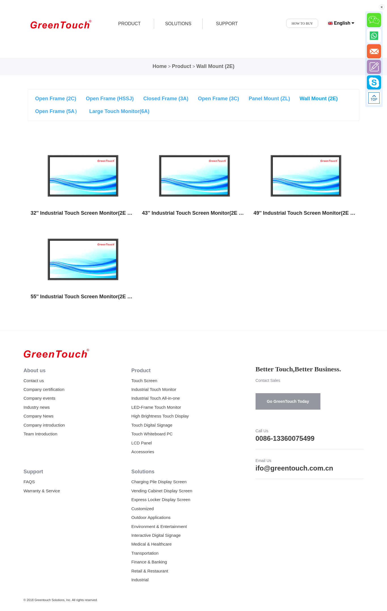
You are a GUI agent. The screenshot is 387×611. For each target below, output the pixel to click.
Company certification (44, 389)
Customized (142, 508)
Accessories (142, 451)
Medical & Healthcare (151, 544)
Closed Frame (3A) (165, 98)
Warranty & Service (42, 490)
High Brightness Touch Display (160, 416)
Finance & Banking (149, 561)
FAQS (29, 481)
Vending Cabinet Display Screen (161, 490)
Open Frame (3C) (218, 98)
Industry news (37, 407)
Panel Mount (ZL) (269, 98)
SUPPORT (227, 23)
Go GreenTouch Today (288, 401)
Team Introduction (40, 433)
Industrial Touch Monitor (153, 389)
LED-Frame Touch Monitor (156, 407)
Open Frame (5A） (57, 111)
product (129, 23)
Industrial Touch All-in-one (155, 398)
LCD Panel (141, 442)
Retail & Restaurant (149, 571)
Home (160, 66)
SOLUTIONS (178, 23)
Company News (39, 416)
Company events (40, 398)
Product (181, 66)
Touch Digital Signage (151, 425)
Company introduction (44, 425)
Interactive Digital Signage (155, 535)
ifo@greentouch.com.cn (294, 468)
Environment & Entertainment (159, 526)
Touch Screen (144, 380)
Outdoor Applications (150, 517)
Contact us (34, 380)
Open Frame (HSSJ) (110, 98)
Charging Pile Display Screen (158, 481)
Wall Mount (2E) (215, 66)
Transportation (144, 553)
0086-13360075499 (285, 438)
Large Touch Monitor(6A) (119, 111)
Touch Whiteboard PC (152, 433)
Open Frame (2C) (55, 98)
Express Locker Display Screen (160, 499)
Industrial (139, 579)
